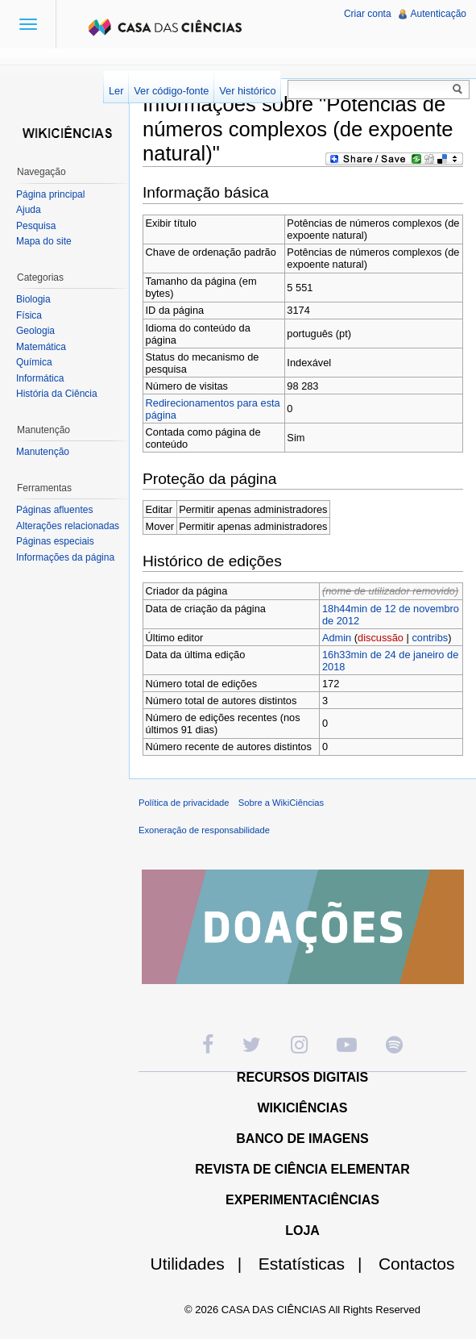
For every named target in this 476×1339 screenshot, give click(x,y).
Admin (336, 638)
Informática (40, 378)
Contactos (417, 1264)
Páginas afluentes (54, 509)
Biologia (33, 299)
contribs (430, 638)
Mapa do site (44, 241)
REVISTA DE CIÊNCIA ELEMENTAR (302, 1169)
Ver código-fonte (171, 91)
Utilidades (203, 1264)
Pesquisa (36, 226)
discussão (381, 638)
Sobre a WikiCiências (281, 802)
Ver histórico (247, 91)
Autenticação (438, 13)
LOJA (302, 1230)
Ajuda (28, 209)
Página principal (50, 194)
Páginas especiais (55, 541)
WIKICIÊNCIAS (303, 1108)
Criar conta (367, 13)
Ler (116, 91)
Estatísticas (317, 1264)
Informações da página (65, 557)
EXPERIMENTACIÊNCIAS (302, 1200)
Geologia (35, 330)
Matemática (41, 346)
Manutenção (42, 451)
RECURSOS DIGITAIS (302, 1077)
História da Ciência (56, 393)
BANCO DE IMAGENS (302, 1138)
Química (34, 362)
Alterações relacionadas (67, 526)
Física (29, 315)
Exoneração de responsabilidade (204, 830)
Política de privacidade (184, 802)
